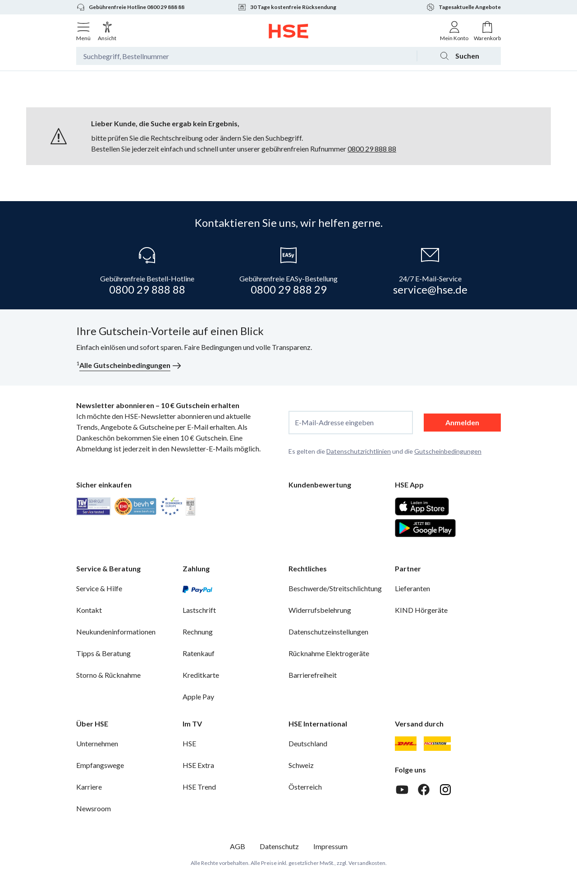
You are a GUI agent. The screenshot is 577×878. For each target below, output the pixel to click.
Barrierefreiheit (312, 675)
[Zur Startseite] (288, 31)
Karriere (89, 786)
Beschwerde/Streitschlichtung (335, 588)
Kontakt (89, 610)
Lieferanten (412, 588)
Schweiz (301, 765)
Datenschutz (279, 846)
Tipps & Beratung (103, 653)
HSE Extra (198, 765)
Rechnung (198, 631)
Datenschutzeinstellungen (328, 631)
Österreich (305, 786)
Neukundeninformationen (116, 631)
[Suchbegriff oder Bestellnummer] (246, 56)
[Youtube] (402, 789)
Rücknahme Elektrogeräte (328, 653)
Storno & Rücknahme (108, 675)
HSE (189, 743)
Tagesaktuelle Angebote (463, 7)
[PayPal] (197, 588)
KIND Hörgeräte (421, 610)
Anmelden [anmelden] (462, 422)
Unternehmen (97, 743)
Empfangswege (100, 765)
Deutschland (307, 743)
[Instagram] (445, 789)
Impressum (330, 846)
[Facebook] (424, 789)
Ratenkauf (199, 653)
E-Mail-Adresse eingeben (334, 422)
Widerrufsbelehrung (319, 610)
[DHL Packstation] (437, 743)
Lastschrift (199, 610)
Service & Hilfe (99, 588)
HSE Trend (199, 786)
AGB (237, 846)
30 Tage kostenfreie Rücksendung (287, 7)
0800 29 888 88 (372, 148)
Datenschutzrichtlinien (358, 451)
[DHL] (406, 743)
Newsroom (93, 808)
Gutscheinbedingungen (447, 451)
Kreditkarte (201, 675)
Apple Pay (198, 696)
